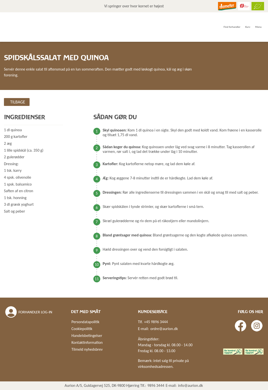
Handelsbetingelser (86, 335)
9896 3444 (155, 385)
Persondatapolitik (85, 321)
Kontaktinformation (87, 342)
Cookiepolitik (81, 328)
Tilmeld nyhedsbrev (87, 349)
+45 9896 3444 (156, 321)
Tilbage (17, 102)
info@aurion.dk (190, 385)
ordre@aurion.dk (164, 328)
